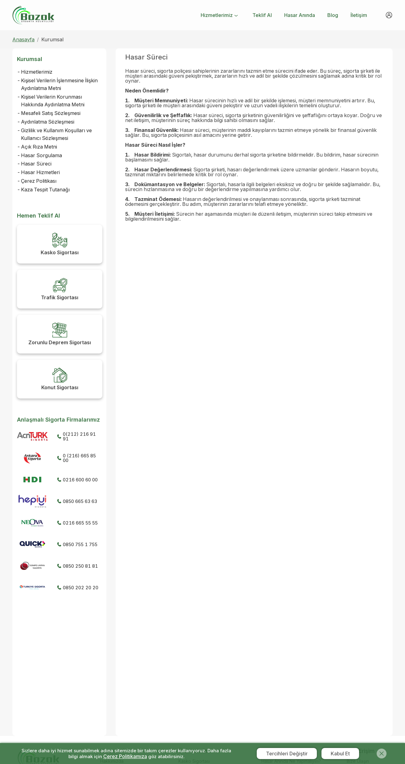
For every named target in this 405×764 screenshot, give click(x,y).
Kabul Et (340, 753)
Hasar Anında (299, 15)
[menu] (283, 15)
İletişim (358, 15)
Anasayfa (23, 39)
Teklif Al (262, 15)
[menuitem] (220, 15)
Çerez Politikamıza (125, 756)
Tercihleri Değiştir (287, 753)
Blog (332, 15)
